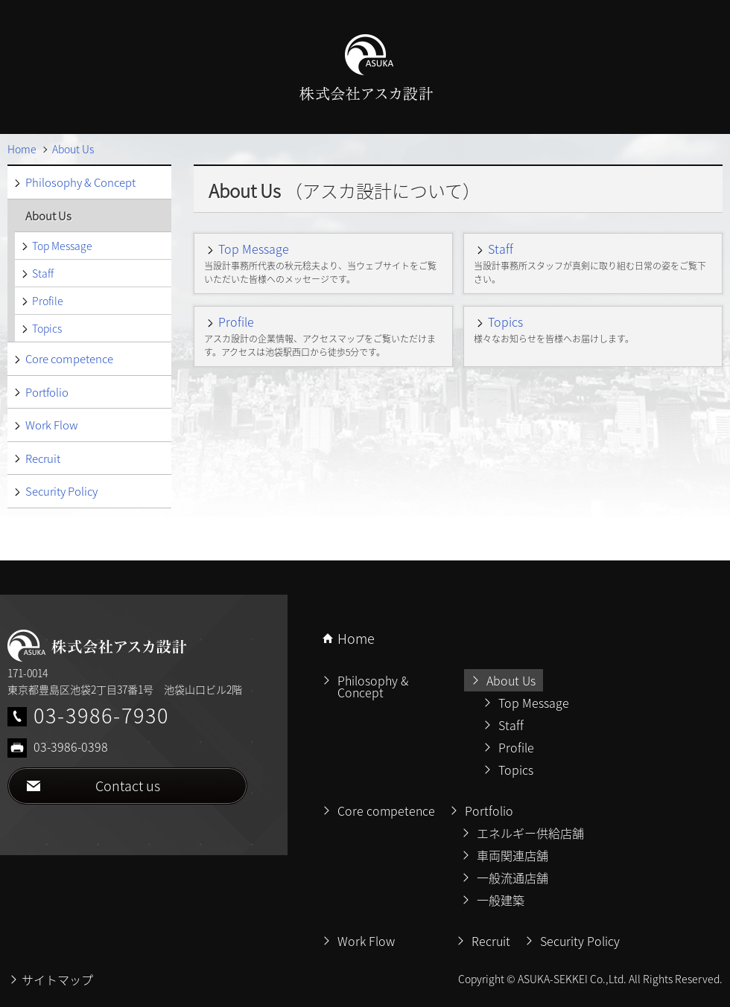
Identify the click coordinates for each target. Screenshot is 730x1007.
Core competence (69, 359)
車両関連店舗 (512, 855)
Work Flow (51, 425)
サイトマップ (57, 979)
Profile (236, 321)
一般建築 (500, 900)
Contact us (127, 786)
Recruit (42, 458)
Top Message (253, 249)
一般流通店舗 (512, 877)
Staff (500, 249)
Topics (505, 321)
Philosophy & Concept (80, 182)
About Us (48, 216)
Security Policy (61, 491)
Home (356, 638)
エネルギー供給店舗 (530, 833)
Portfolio (47, 392)
